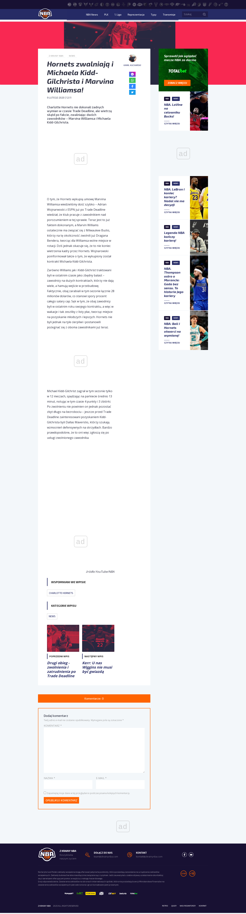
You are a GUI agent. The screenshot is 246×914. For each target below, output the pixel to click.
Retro (160, 907)
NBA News (105, 15)
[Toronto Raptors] (215, 4)
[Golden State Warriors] (118, 4)
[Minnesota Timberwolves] (161, 4)
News (73, 55)
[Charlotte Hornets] (85, 4)
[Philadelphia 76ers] (188, 4)
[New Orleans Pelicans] (166, 4)
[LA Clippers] (134, 4)
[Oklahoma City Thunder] (177, 4)
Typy (156, 15)
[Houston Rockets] (123, 4)
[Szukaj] (204, 15)
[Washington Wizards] (226, 4)
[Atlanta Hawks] (69, 4)
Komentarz (53, 726)
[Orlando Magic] (183, 4)
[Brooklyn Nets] (80, 4)
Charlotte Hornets (62, 592)
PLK (117, 15)
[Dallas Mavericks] (102, 4)
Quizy (170, 907)
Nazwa (49, 778)
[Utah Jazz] (220, 4)
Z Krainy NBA (57, 55)
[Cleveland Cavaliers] (96, 4)
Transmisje (169, 15)
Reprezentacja (141, 15)
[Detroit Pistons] (112, 4)
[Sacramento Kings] (204, 4)
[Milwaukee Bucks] (156, 4)
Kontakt (201, 907)
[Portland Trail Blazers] (199, 4)
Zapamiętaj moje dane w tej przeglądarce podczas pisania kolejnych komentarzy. (88, 793)
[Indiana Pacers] (129, 4)
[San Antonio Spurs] (210, 4)
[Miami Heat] (150, 4)
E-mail (101, 778)
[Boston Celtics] (75, 4)
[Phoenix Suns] (193, 4)
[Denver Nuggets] (107, 4)
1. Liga (126, 15)
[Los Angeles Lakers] (139, 4)
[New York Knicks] (172, 4)
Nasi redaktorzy (185, 907)
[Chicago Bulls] (91, 4)
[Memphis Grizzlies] (145, 4)
